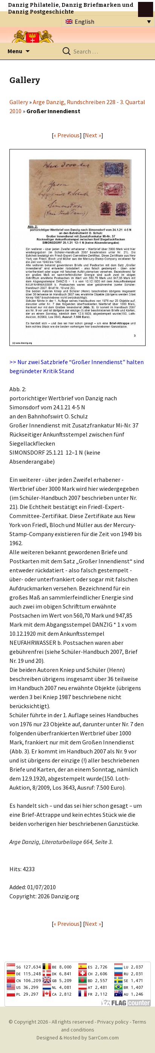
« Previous (67, 135)
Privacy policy (113, 1021)
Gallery (18, 102)
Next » (93, 135)
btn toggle (145, 9)
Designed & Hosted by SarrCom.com (78, 1037)
